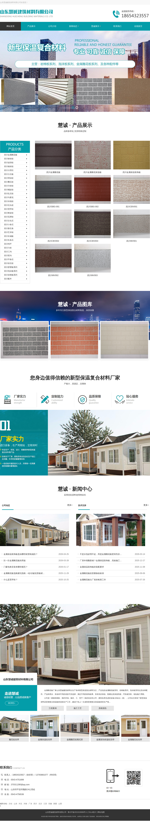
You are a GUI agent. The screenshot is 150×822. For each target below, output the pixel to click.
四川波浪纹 (9, 162)
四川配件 (8, 279)
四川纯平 (8, 244)
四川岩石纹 (9, 263)
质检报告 (103, 708)
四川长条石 (9, 240)
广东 (30, 804)
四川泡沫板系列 (10, 271)
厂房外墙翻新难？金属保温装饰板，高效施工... (101, 560)
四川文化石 (9, 221)
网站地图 (101, 812)
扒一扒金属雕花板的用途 (15, 560)
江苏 (45, 804)
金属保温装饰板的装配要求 (92, 567)
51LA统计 (92, 812)
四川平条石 (9, 259)
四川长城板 (9, 236)
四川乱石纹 (9, 193)
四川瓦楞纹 (9, 217)
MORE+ (11, 703)
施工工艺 (78, 708)
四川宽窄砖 (9, 209)
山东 (15, 804)
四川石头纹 (9, 205)
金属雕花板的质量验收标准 (92, 573)
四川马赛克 (9, 197)
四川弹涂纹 (9, 178)
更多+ (69, 505)
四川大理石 (9, 170)
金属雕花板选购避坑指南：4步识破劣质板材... (24, 573)
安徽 (50, 804)
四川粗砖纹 (9, 166)
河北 (20, 804)
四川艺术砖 (9, 232)
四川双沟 (8, 255)
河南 (25, 804)
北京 (40, 804)
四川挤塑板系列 (10, 267)
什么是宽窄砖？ (11, 580)
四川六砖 (8, 248)
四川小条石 (9, 224)
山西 (60, 804)
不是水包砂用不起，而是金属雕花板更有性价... (101, 554)
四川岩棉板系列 (10, 275)
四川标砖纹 (9, 159)
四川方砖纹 (9, 186)
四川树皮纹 (9, 213)
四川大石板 (9, 174)
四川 (35, 804)
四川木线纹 (9, 201)
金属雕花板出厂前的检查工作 (93, 580)
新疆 (55, 804)
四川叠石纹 (9, 182)
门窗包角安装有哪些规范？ (16, 567)
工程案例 (53, 708)
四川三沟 (8, 252)
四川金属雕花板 (10, 155)
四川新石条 (9, 228)
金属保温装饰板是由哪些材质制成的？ (21, 554)
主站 (10, 804)
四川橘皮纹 (9, 190)
